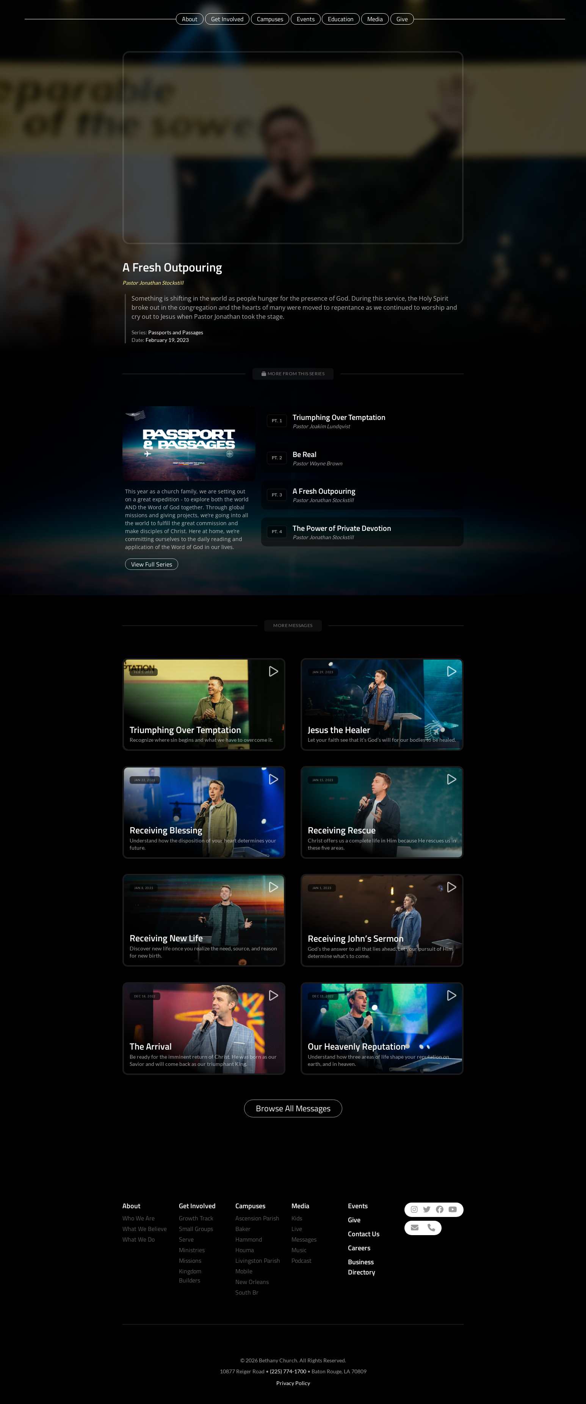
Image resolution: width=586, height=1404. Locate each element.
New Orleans (252, 1281)
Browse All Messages (293, 1108)
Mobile (243, 1271)
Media (375, 18)
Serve (186, 1239)
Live (296, 1228)
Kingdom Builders (190, 1276)
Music (299, 1249)
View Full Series (151, 564)
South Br (247, 1292)
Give (402, 18)
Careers (359, 1248)
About (189, 18)
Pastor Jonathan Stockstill (152, 282)
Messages (304, 1239)
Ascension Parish (257, 1218)
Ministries (192, 1249)
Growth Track (196, 1218)
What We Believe (144, 1228)
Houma (244, 1249)
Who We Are (138, 1218)
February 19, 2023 (167, 340)
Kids (296, 1218)
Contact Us (363, 1234)
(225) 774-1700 (288, 1371)
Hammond (248, 1239)
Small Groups (196, 1228)
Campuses (270, 18)
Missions (190, 1260)
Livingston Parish (257, 1260)
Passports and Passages (175, 332)
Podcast (301, 1260)
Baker (243, 1228)
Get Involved (227, 18)
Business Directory (361, 1267)
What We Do (138, 1239)
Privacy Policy (293, 1383)
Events (306, 18)
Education (341, 18)
